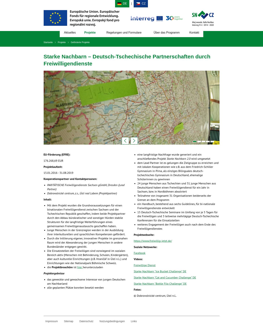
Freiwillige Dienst (145, 265)
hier (80, 267)
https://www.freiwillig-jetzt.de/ (153, 241)
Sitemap (68, 321)
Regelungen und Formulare (124, 32)
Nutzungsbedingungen (112, 321)
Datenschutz (86, 321)
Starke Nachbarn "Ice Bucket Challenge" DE (160, 271)
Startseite (48, 42)
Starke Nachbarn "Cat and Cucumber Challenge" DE (165, 277)
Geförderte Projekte (80, 42)
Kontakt (194, 32)
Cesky (141, 3)
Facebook (140, 253)
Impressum (51, 321)
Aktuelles (70, 32)
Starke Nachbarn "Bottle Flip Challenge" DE (160, 283)
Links (134, 321)
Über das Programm (167, 32)
